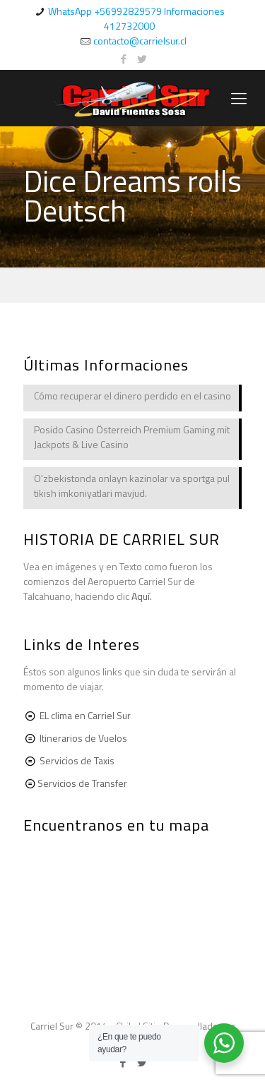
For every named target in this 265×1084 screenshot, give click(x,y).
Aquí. (141, 596)
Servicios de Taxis (77, 760)
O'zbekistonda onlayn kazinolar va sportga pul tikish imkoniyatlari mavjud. (132, 485)
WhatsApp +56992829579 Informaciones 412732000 (136, 18)
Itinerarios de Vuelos (83, 737)
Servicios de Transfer (82, 783)
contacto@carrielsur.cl (140, 40)
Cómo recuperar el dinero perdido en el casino (132, 395)
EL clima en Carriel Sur (85, 715)
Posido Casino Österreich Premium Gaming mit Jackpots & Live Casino (132, 437)
